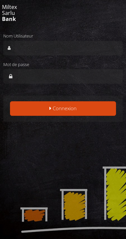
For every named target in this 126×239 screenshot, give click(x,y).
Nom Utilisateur (18, 36)
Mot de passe (16, 64)
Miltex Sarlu (9, 13)
